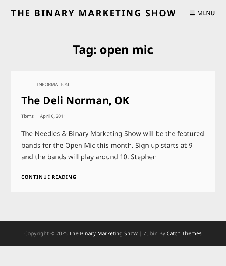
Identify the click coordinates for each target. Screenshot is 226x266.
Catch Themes (184, 233)
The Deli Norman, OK (75, 100)
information (53, 84)
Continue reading (48, 177)
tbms (27, 116)
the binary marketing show (94, 13)
